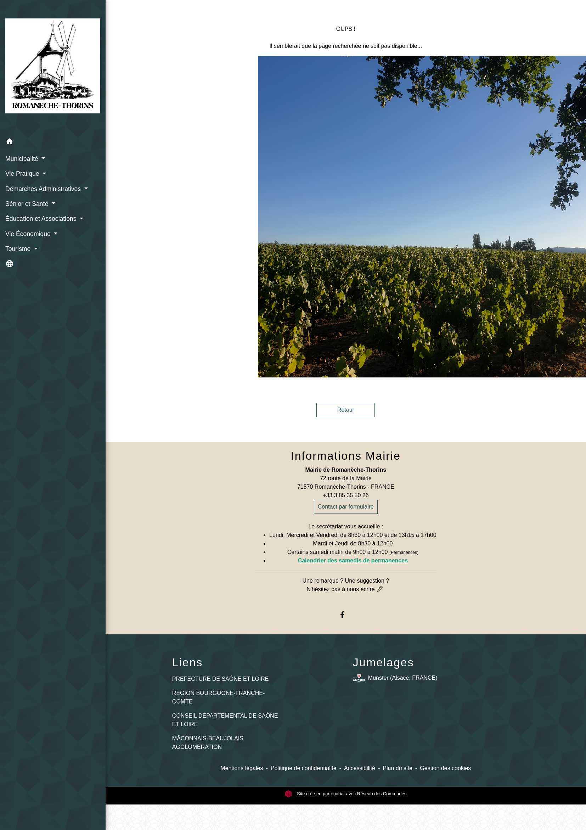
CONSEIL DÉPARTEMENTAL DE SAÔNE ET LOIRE (225, 720)
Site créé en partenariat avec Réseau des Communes (345, 793)
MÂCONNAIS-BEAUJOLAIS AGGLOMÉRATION (207, 742)
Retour (345, 410)
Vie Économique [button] (28, 233)
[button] (52, 142)
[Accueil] (52, 67)
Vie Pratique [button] (23, 173)
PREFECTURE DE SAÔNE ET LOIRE (220, 679)
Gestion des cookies (445, 768)
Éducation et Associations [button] (41, 218)
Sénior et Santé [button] (27, 203)
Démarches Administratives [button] (44, 188)
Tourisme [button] (18, 248)
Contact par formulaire (346, 507)
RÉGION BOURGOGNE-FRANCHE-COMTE (218, 697)
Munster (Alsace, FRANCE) (395, 678)
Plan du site (397, 768)
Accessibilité (359, 768)
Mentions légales (241, 768)
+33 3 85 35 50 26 (345, 495)
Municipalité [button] (22, 158)
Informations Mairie (346, 455)
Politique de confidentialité (304, 768)
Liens (187, 662)
